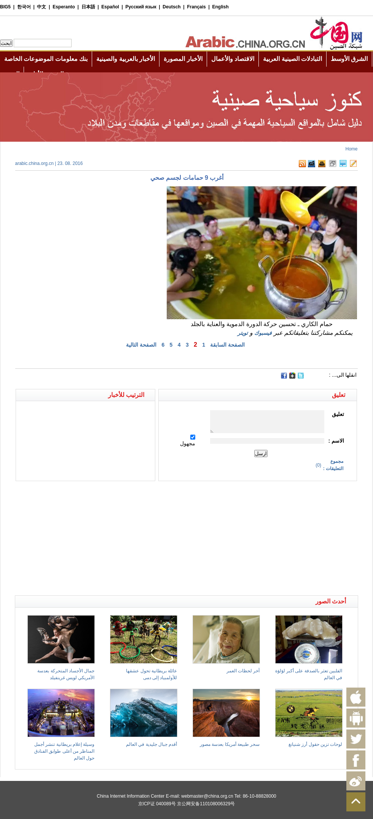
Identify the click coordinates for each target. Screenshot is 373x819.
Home (351, 149)
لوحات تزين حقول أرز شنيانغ (315, 744)
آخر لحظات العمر (243, 670)
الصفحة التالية (141, 345)
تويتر (243, 333)
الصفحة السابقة (227, 345)
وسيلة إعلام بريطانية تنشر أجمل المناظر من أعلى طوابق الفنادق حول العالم (64, 751)
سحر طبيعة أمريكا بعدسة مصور (230, 744)
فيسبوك (263, 333)
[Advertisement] (100, 494)
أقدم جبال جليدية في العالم (151, 744)
